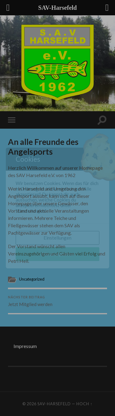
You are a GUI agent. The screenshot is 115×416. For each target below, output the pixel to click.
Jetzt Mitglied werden (57, 301)
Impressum (25, 346)
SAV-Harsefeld (54, 403)
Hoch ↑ (84, 403)
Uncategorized (31, 279)
